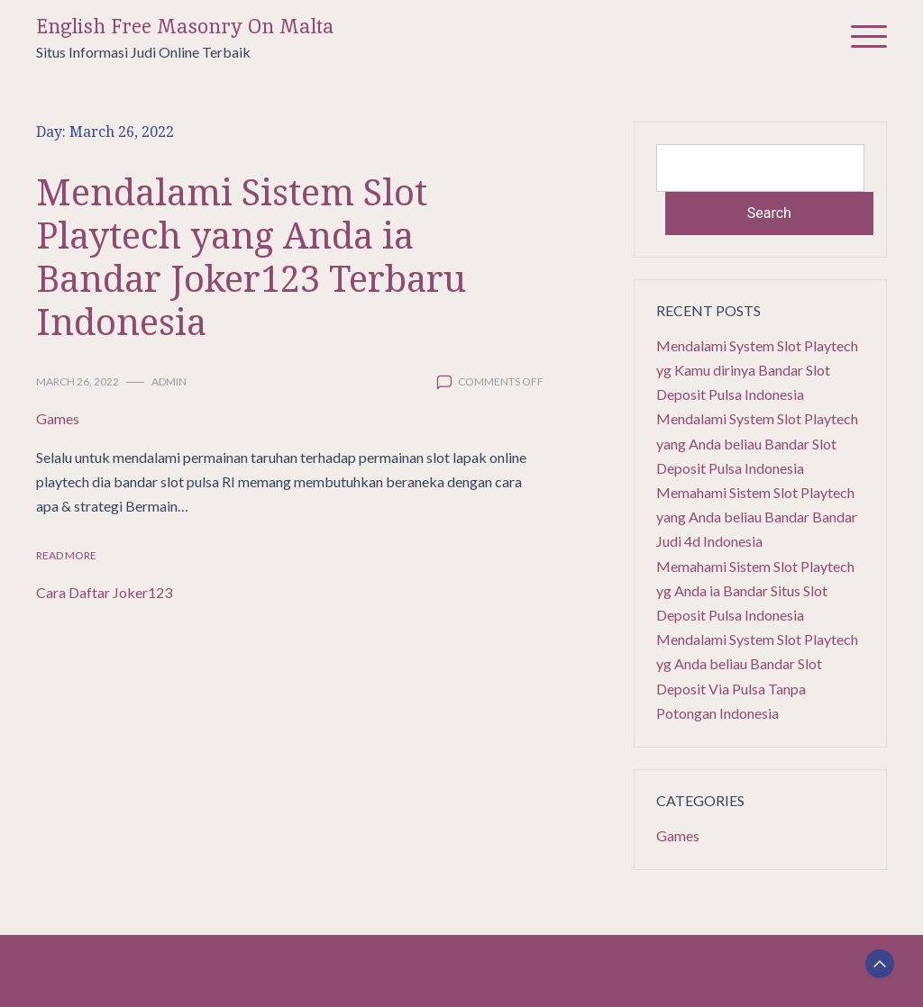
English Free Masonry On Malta (185, 27)
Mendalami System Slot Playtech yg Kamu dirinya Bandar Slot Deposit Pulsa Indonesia (757, 370)
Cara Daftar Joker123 (104, 592)
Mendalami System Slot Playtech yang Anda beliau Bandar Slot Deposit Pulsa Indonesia (757, 443)
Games (57, 418)
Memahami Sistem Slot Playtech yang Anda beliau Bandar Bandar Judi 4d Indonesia (756, 516)
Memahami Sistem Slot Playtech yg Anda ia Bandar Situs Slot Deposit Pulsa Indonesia (755, 590)
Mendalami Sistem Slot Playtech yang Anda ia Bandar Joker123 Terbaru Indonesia (251, 256)
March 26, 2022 (77, 381)
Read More (66, 555)
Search (769, 213)
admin (169, 381)
